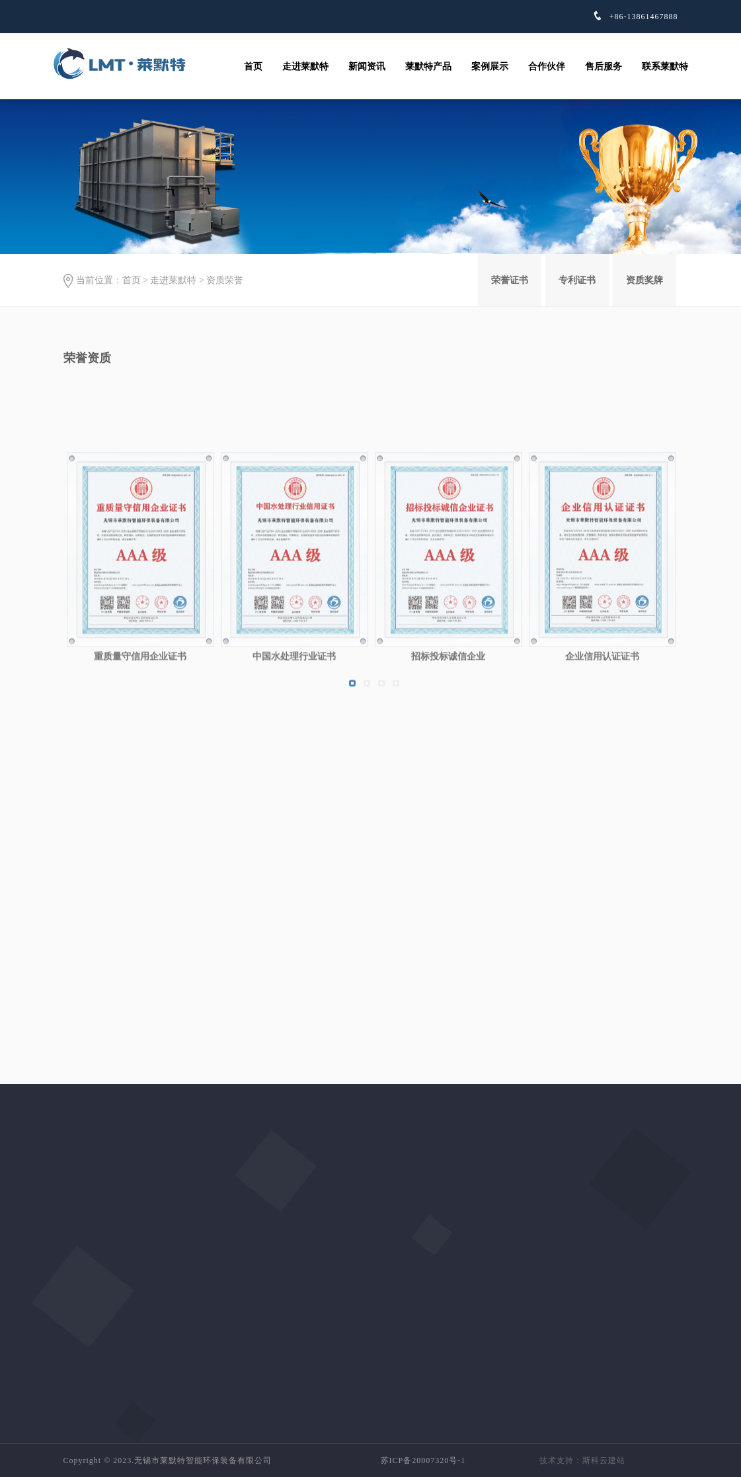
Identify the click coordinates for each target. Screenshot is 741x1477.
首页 (253, 66)
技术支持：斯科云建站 (582, 1460)
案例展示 (489, 66)
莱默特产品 (428, 66)
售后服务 (603, 66)
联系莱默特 (665, 66)
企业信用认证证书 (602, 756)
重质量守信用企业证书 (140, 756)
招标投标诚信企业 (448, 756)
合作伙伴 (546, 66)
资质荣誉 (224, 280)
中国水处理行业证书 (294, 756)
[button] (352, 783)
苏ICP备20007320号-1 (423, 1460)
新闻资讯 (366, 66)
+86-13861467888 (642, 16)
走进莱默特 (305, 66)
